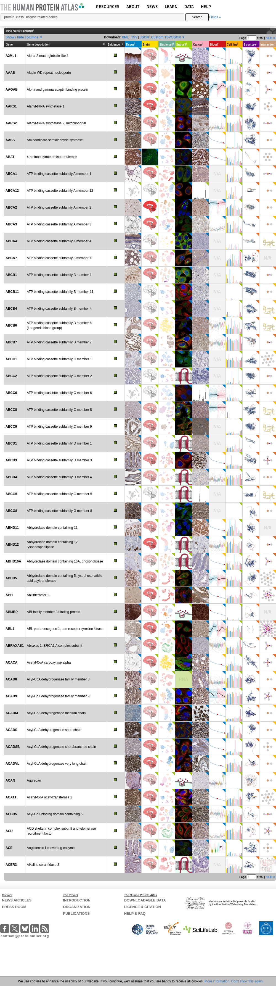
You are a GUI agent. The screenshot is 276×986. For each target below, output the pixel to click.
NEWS (152, 6)
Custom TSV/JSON (166, 37)
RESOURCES (108, 6)
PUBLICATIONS (76, 913)
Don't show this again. (247, 981)
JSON (144, 37)
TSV (134, 37)
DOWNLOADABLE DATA (145, 900)
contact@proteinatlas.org (25, 936)
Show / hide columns (22, 37)
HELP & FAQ (135, 913)
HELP (206, 6)
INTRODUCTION (77, 900)
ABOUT (132, 6)
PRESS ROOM (14, 907)
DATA (189, 6)
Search (197, 17)
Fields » (215, 17)
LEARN (171, 6)
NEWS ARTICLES (16, 900)
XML (125, 37)
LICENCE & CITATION (142, 907)
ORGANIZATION (76, 907)
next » (270, 38)
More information (217, 981)
